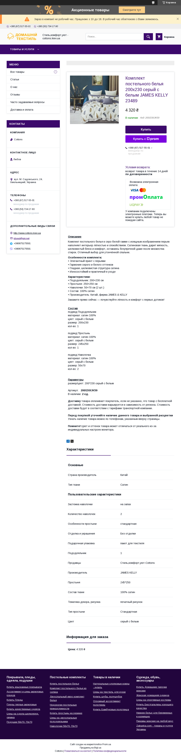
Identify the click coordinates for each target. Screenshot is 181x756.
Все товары (17, 71)
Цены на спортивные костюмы (153, 699)
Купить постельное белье (64, 683)
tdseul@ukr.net (21, 238)
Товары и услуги (22, 49)
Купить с (146, 139)
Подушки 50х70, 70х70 (19, 722)
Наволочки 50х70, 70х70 (63, 726)
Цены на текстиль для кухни (109, 692)
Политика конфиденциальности (109, 751)
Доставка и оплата (21, 109)
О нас (13, 87)
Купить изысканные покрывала (24, 687)
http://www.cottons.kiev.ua (27, 233)
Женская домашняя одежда (152, 695)
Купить (146, 129)
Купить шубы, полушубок (107, 696)
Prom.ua (106, 744)
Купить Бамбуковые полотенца (111, 709)
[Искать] (148, 36)
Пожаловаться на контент (77, 751)
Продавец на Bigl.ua (90, 747)
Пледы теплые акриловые (22, 704)
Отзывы (15, 94)
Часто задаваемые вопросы (27, 102)
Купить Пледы (15, 699)
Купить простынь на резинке (66, 713)
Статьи (14, 79)
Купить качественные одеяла (23, 709)
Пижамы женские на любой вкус (154, 721)
